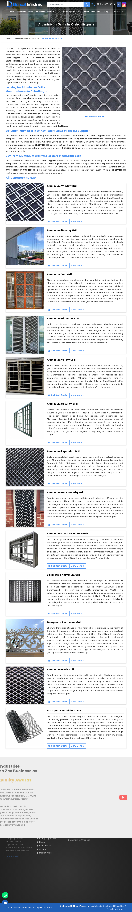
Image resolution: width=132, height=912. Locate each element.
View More (78, 221)
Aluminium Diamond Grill (63, 318)
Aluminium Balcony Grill (62, 230)
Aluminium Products (46, 11)
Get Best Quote (58, 221)
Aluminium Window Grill (62, 186)
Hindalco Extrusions (70, 11)
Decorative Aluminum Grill (64, 574)
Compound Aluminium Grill (64, 622)
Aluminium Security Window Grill (68, 533)
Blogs (107, 11)
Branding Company (116, 909)
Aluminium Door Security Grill (65, 492)
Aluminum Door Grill (59, 274)
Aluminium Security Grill (62, 403)
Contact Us (118, 11)
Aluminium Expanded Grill (63, 451)
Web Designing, (99, 906)
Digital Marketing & (116, 906)
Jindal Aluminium (92, 11)
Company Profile (25, 11)
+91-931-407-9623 (103, 4)
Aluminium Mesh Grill (60, 669)
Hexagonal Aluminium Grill (64, 710)
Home (11, 11)
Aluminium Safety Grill (61, 359)
